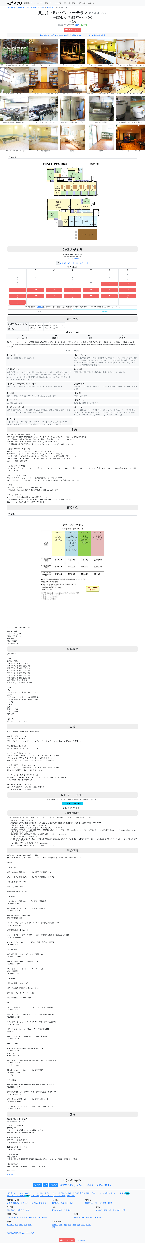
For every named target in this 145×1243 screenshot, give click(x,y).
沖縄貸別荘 (86, 1193)
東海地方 (37, 1185)
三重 (123, 1210)
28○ (91, 296)
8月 (69, 263)
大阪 (30, 1217)
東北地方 (16, 1203)
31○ (17, 302)
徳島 (21, 1225)
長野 (22, 1210)
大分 (74, 1225)
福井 (69, 1210)
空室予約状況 (82, 3)
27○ (72, 296)
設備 (74, 35)
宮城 (36, 1203)
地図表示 (78, 25)
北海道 (9, 1203)
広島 (96, 1217)
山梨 (18, 1210)
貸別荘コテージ (29, 3)
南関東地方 (89, 1203)
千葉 (100, 1203)
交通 (103, 35)
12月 (86, 263)
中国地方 (77, 1217)
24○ (17, 296)
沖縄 (53, 1227)
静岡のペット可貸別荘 (85, 1185)
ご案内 (51, 35)
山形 (40, 1203)
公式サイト (40, 311)
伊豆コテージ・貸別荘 (117, 1193)
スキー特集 (35, 1196)
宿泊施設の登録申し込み (16, 1233)
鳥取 (87, 1217)
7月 (65, 263)
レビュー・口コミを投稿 (72, 803)
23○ (127, 290)
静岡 (45, 1185)
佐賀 (65, 1225)
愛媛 (30, 1225)
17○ (17, 290)
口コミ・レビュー (46, 1196)
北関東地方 (56, 1203)
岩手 (27, 1203)
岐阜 (119, 1210)
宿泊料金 (59, 35)
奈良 (39, 1217)
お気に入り (92, 3)
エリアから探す (42, 3)
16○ (127, 284)
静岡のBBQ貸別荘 (66, 1185)
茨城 (62, 1203)
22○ (109, 290)
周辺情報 (96, 35)
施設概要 (67, 35)
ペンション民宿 (59, 1196)
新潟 (27, 1210)
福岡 (60, 1225)
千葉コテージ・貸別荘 (100, 1193)
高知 (25, 1225)
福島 (44, 1203)
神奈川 (109, 1203)
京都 (25, 1217)
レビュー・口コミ (84, 35)
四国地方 (10, 1225)
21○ (91, 290)
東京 (104, 1203)
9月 (72, 263)
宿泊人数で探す (69, 3)
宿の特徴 (44, 35)
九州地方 (55, 1225)
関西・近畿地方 (13, 1217)
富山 (60, 1210)
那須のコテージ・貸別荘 (16, 1196)
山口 (100, 1217)
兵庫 (34, 1217)
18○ (36, 290)
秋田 (31, 1203)
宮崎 (83, 1225)
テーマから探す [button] (55, 3)
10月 (77, 263)
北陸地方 (55, 1210)
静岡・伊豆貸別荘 (74, 1193)
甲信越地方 (11, 1210)
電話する (105, 311)
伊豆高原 (54, 1185)
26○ (54, 296)
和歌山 (44, 1217)
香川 (16, 1225)
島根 (83, 1217)
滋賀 (21, 1217)
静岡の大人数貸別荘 (103, 1185)
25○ (36, 296)
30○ (127, 296)
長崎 (69, 1225)
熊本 (78, 1225)
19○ (54, 290)
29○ (109, 296)
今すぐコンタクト (72, 30)
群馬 (71, 1203)
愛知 (114, 1210)
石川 (65, 1210)
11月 (81, 263)
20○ (72, 290)
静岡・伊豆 (108, 1210)
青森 (22, 1203)
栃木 (66, 1203)
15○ (109, 284)
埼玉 (95, 1203)
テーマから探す (38, 1193)
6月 (61, 263)
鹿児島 (88, 1225)
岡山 (92, 1217)
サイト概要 (30, 1233)
